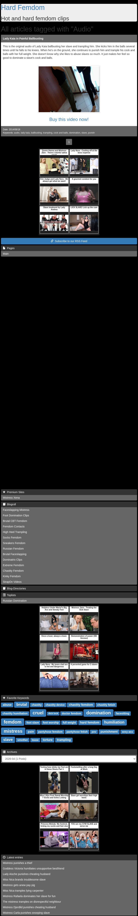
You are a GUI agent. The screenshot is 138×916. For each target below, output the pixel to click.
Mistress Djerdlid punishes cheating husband (29, 907)
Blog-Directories (14, 588)
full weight (69, 722)
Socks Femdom (12, 537)
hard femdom (89, 722)
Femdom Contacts (14, 526)
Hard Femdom (23, 7)
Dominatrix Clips (12, 559)
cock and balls (61, 132)
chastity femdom (81, 704)
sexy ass (127, 731)
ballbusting (36, 132)
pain (31, 731)
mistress (13, 731)
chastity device (55, 704)
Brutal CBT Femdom (15, 520)
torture (48, 739)
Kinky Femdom (12, 576)
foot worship (51, 722)
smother (22, 739)
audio (17, 132)
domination (74, 132)
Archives (10, 751)
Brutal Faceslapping (14, 554)
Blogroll (9, 504)
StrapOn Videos (12, 581)
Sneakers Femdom (14, 543)
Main (6, 253)
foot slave (32, 722)
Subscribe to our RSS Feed (69, 241)
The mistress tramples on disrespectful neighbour (32, 901)
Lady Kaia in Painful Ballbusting (23, 38)
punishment (109, 731)
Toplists (9, 595)
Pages (8, 248)
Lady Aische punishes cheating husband (26, 874)
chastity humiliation (14, 713)
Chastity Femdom (13, 570)
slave (84, 132)
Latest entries (13, 857)
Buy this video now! (69, 119)
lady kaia (25, 132)
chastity (37, 704)
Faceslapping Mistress (16, 509)
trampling (47, 132)
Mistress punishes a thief (17, 862)
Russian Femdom (13, 548)
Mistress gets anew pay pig (19, 885)
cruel (38, 712)
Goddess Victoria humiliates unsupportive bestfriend (33, 868)
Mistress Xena (11, 497)
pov (94, 731)
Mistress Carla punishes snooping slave (26, 912)
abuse (7, 704)
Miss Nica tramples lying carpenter (23, 890)
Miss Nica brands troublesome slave (24, 879)
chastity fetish (106, 704)
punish (91, 132)
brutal (21, 704)
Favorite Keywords (16, 697)
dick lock (53, 713)
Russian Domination (15, 600)
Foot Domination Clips (16, 515)
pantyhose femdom (50, 731)
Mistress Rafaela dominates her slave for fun (29, 896)
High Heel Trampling (15, 532)
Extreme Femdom (13, 565)
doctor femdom (71, 713)
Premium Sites (13, 492)
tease (35, 739)
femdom (12, 721)
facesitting (122, 713)
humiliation (114, 722)
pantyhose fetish (77, 731)
